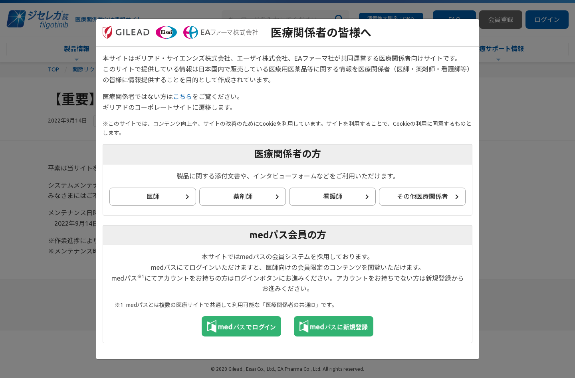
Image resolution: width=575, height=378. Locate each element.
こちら (182, 96)
